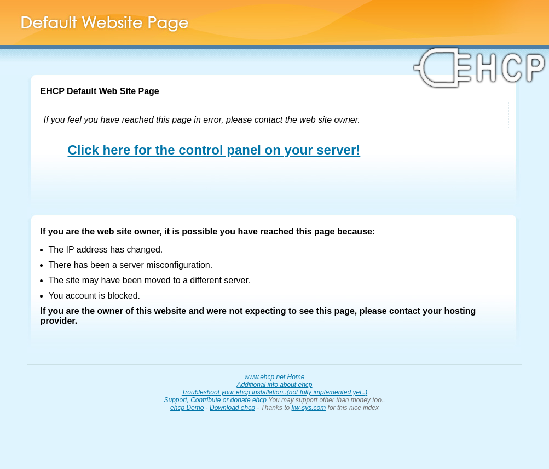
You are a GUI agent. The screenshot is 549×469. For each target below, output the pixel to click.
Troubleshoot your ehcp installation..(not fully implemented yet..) (274, 392)
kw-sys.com (309, 407)
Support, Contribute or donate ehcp (215, 400)
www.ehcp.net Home (274, 377)
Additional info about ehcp (274, 384)
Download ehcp (232, 407)
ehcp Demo (187, 407)
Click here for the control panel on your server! (214, 149)
